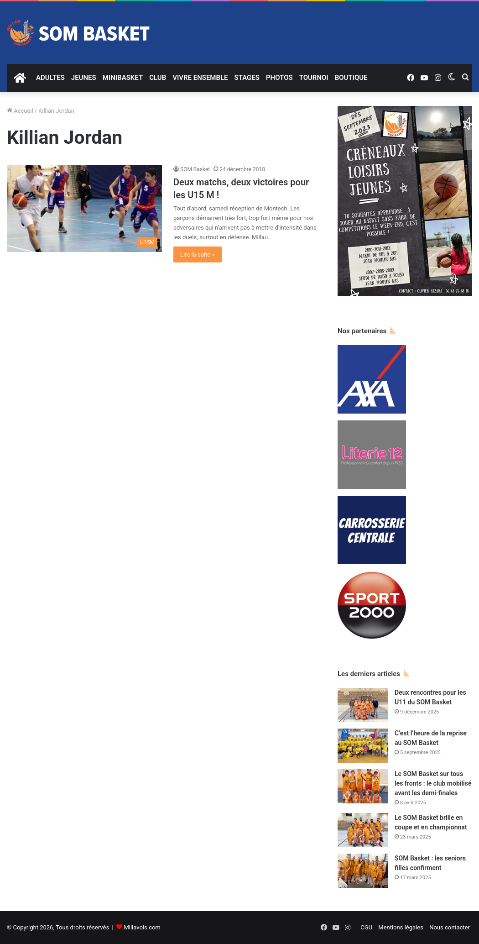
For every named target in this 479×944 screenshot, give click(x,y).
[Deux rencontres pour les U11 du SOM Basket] (363, 705)
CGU (366, 927)
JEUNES (83, 77)
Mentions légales (400, 927)
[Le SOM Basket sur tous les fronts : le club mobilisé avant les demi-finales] (363, 786)
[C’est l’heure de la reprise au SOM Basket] (363, 746)
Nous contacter (449, 927)
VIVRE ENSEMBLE (200, 77)
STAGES (247, 77)
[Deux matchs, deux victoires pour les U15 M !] (84, 208)
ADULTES (50, 77)
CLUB (157, 77)
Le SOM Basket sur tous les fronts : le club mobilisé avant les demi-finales (433, 783)
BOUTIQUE (351, 77)
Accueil (20, 110)
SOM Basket (195, 169)
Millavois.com (142, 927)
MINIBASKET (123, 77)
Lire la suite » (197, 254)
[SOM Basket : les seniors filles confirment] (363, 871)
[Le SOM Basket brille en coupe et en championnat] (363, 830)
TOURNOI (313, 77)
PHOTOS (279, 77)
